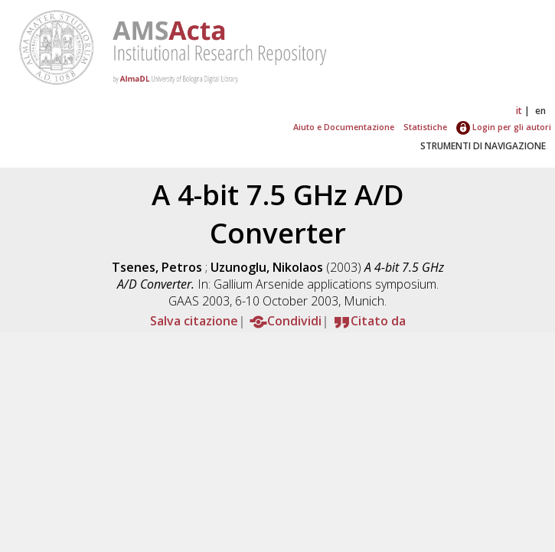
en (540, 110)
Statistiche (425, 126)
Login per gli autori (503, 126)
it (519, 110)
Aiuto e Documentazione (343, 126)
